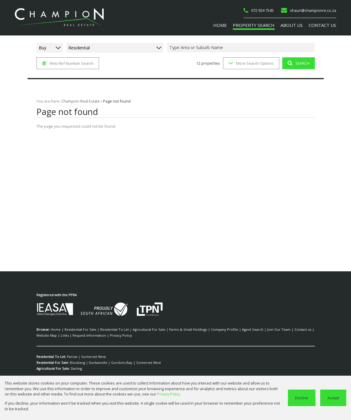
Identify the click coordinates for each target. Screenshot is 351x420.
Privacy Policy (89, 335)
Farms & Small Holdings (173, 329)
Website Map (296, 329)
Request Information (62, 335)
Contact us (276, 329)
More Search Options (250, 63)
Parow (71, 357)
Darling (76, 368)
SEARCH (297, 63)
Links (40, 335)
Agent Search (231, 329)
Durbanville (94, 362)
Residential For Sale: (52, 362)
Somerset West (90, 357)
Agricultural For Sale (138, 329)
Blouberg (76, 362)
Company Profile (206, 329)
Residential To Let (107, 329)
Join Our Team (255, 329)
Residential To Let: (51, 357)
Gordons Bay (114, 362)
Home (54, 329)
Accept (333, 397)
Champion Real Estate (79, 101)
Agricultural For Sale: (53, 368)
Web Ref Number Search (67, 63)
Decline (302, 397)
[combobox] (242, 47)
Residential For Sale (77, 329)
